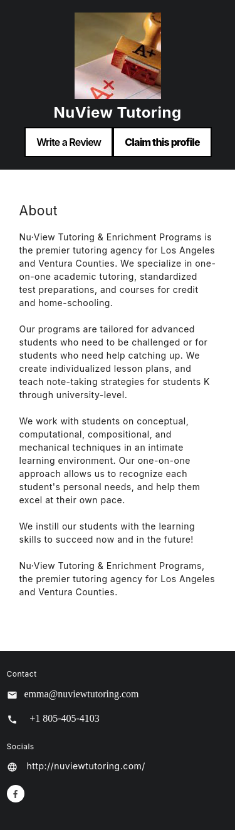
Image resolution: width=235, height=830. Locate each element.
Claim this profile (162, 142)
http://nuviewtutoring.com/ (86, 766)
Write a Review (68, 142)
